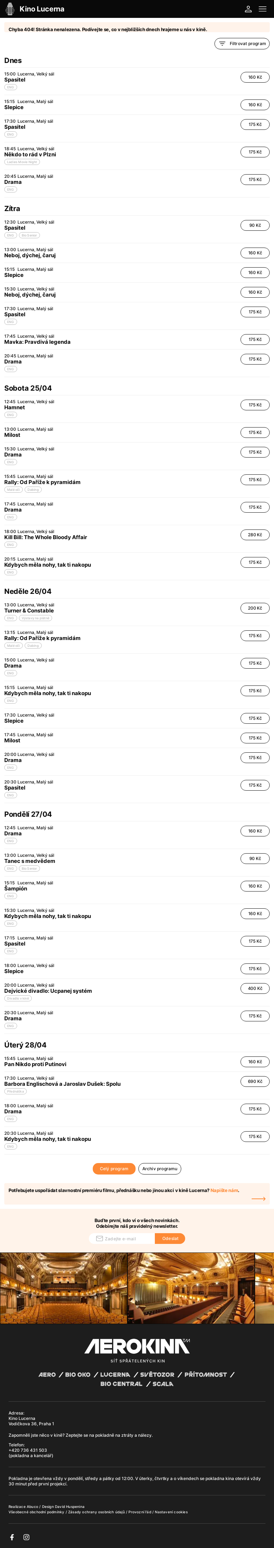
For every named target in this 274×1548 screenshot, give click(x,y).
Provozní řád (140, 1512)
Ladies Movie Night (22, 162)
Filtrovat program (242, 43)
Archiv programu (160, 1168)
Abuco (32, 1506)
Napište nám (224, 1190)
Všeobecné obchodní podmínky (37, 1512)
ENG (10, 87)
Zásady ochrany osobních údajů (97, 1512)
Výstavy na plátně (35, 618)
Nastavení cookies (171, 1512)
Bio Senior (29, 235)
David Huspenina (70, 1506)
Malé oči (13, 490)
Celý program (114, 1168)
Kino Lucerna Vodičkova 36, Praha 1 (31, 1421)
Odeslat (170, 1238)
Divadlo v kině (18, 998)
